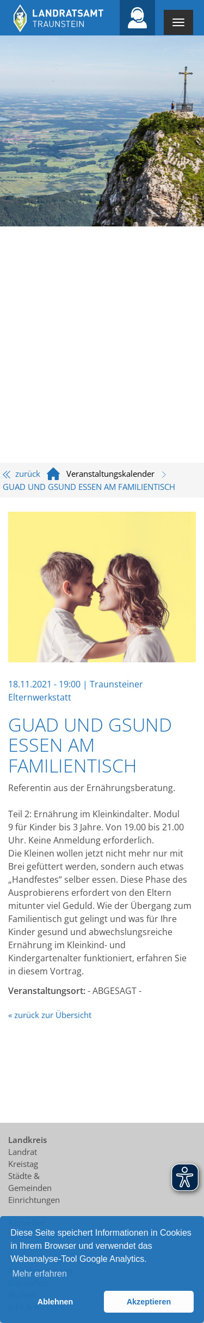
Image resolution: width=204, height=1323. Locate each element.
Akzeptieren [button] (149, 1301)
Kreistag (23, 1163)
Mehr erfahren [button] (39, 1273)
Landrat (22, 1151)
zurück (21, 473)
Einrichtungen (34, 1199)
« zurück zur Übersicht (49, 1014)
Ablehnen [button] (55, 1301)
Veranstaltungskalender (110, 473)
